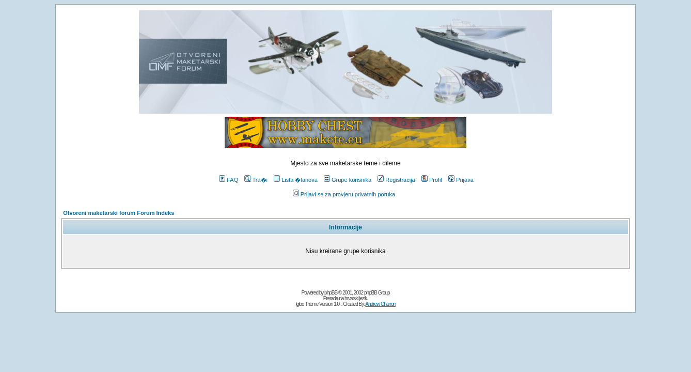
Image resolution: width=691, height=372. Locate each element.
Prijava (461, 180)
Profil (431, 180)
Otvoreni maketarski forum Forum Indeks (118, 213)
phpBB (330, 293)
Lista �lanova (296, 180)
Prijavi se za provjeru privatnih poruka (344, 194)
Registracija (396, 180)
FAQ (228, 180)
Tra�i (256, 180)
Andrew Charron (380, 304)
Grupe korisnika (347, 180)
